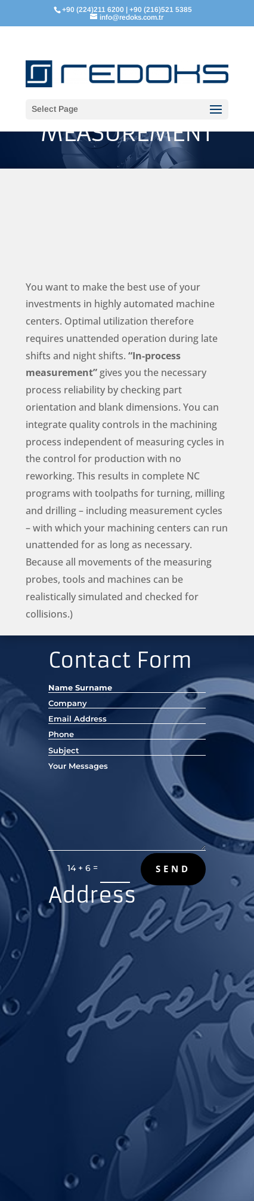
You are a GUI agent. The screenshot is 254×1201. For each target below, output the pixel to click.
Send (173, 869)
